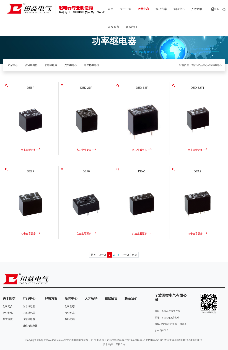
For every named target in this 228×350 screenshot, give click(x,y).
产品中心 (143, 9)
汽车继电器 (70, 65)
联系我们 (131, 26)
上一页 (102, 254)
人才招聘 (197, 9)
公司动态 (70, 306)
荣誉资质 (8, 319)
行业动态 (70, 312)
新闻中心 (179, 9)
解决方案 (161, 9)
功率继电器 (51, 65)
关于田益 (125, 9)
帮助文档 (70, 319)
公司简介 (8, 306)
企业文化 (8, 312)
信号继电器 (31, 65)
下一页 (125, 254)
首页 (110, 9)
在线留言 (113, 26)
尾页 (134, 254)
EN (217, 9)
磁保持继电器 (91, 65)
